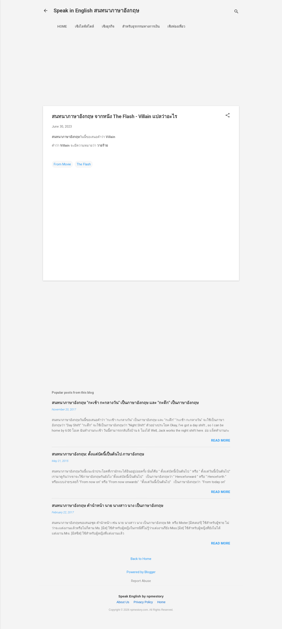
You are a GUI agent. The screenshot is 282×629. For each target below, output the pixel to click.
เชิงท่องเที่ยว (176, 26)
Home (62, 26)
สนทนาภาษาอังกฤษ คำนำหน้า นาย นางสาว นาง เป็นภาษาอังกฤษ (107, 505)
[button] (227, 116)
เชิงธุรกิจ (108, 26)
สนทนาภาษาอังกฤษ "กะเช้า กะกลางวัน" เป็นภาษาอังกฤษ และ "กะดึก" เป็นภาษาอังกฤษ (125, 402)
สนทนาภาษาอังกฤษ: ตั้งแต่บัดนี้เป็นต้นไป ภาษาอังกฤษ (98, 454)
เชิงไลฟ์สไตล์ (84, 26)
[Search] (236, 12)
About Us (123, 602)
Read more (220, 440)
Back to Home (141, 559)
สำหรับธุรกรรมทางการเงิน (141, 26)
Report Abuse (141, 581)
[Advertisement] (121, 65)
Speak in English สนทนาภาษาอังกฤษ (96, 11)
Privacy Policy (143, 602)
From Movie (62, 164)
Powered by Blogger (141, 572)
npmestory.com (139, 609)
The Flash (84, 164)
